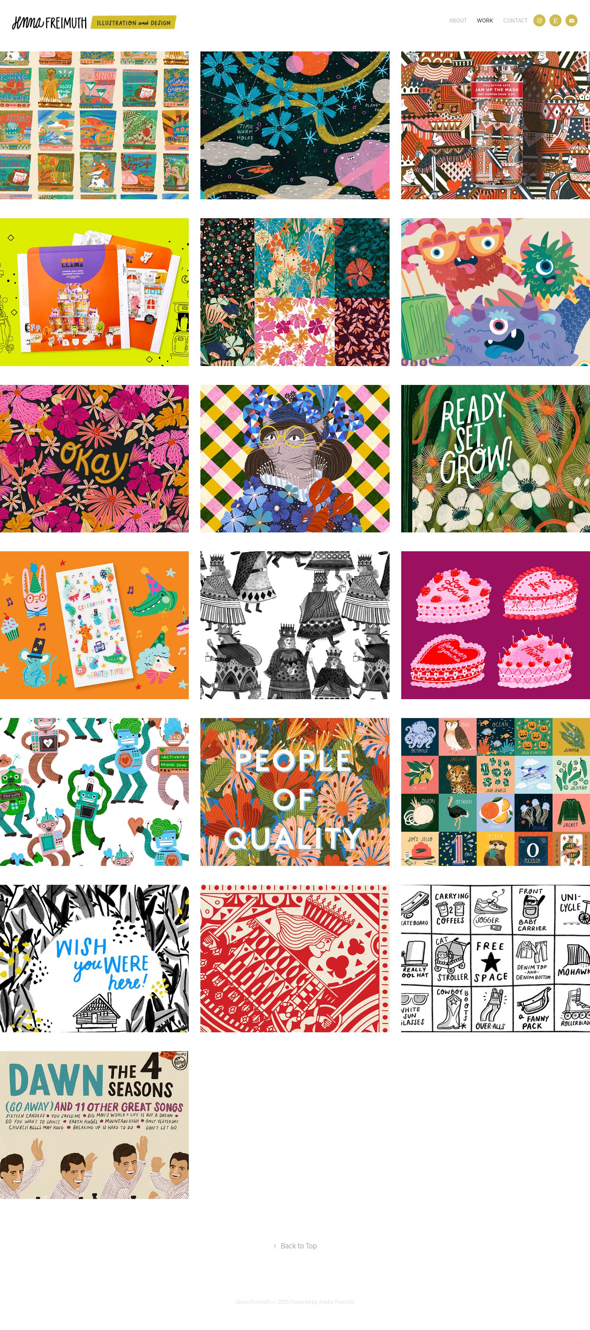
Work (485, 20)
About (458, 20)
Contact (515, 20)
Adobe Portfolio (337, 1302)
